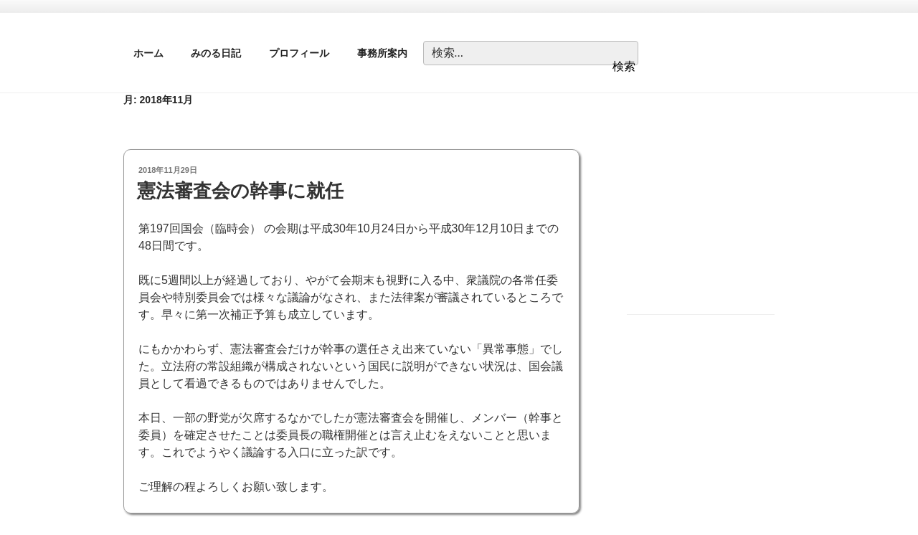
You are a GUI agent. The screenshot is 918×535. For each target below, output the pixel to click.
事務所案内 (382, 53)
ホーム (148, 53)
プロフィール (299, 53)
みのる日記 (216, 53)
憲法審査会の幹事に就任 (240, 191)
